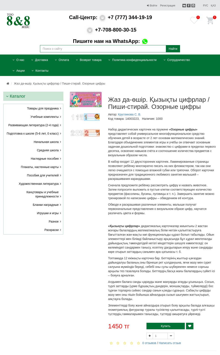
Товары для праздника (43, 108)
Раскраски (51, 230)
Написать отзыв (170, 343)
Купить (165, 326)
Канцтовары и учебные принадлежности (42, 194)
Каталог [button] (15, 96)
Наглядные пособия (45, 158)
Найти (173, 48)
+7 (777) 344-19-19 (110, 17)
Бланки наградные (46, 204)
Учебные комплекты (45, 116)
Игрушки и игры (48, 213)
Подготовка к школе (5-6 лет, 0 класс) (33, 133)
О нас (18, 60)
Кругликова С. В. (129, 114)
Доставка (39, 60)
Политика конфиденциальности (132, 60)
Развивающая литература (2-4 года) (33, 125)
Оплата (62, 60)
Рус (205, 5)
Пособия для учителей (43, 175)
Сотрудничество (176, 60)
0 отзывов (149, 343)
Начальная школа (46, 142)
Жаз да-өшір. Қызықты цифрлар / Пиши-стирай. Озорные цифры (59, 83)
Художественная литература (39, 183)
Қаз (213, 5)
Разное (54, 221)
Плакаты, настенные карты (40, 167)
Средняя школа (48, 150)
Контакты (40, 70)
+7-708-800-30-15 (110, 30)
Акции (18, 70)
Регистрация (167, 5)
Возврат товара (88, 60)
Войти (152, 5)
